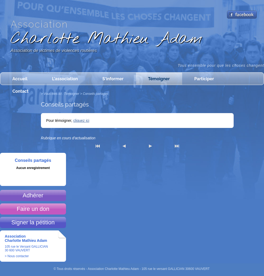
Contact (20, 91)
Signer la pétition (33, 222)
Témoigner (159, 78)
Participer (204, 78)
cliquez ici (81, 120)
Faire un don (33, 209)
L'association (65, 78)
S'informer (113, 78)
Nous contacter (18, 256)
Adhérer (33, 195)
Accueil (19, 78)
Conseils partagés (95, 94)
